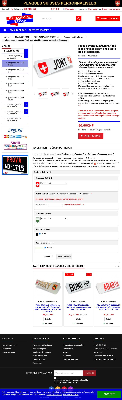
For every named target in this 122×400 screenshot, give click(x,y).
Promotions (6, 349)
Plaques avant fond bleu (16, 78)
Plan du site (37, 363)
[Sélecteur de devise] (56, 9)
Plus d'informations (54, 394)
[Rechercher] (61, 18)
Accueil (6, 46)
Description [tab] (40, 147)
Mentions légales (39, 349)
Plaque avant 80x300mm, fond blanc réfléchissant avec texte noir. (78, 307)
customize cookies (70, 394)
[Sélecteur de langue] (70, 9)
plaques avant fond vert (16, 92)
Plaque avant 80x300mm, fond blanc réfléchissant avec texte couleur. (109, 307)
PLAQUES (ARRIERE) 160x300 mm (15, 113)
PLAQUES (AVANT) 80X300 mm (14, 57)
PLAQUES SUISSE (18, 30)
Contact (5, 9)
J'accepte (109, 394)
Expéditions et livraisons (42, 345)
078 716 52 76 (30, 9)
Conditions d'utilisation (42, 352)
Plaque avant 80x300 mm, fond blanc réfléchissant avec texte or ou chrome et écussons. (48, 308)
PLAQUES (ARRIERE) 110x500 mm (15, 106)
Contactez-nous (8, 352)
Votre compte (71, 338)
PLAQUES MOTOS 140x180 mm (14, 120)
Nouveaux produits (9, 345)
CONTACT (54, 166)
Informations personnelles (73, 345)
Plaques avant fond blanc (16, 64)
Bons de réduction (70, 359)
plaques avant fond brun (16, 85)
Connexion (93, 9)
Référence (83, 56)
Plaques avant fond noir (16, 71)
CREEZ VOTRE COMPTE (40, 30)
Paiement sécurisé (40, 356)
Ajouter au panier (90, 136)
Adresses (67, 356)
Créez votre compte (111, 9)
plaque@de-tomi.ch (107, 359)
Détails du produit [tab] (61, 147)
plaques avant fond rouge (16, 99)
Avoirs (65, 352)
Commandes (68, 349)
